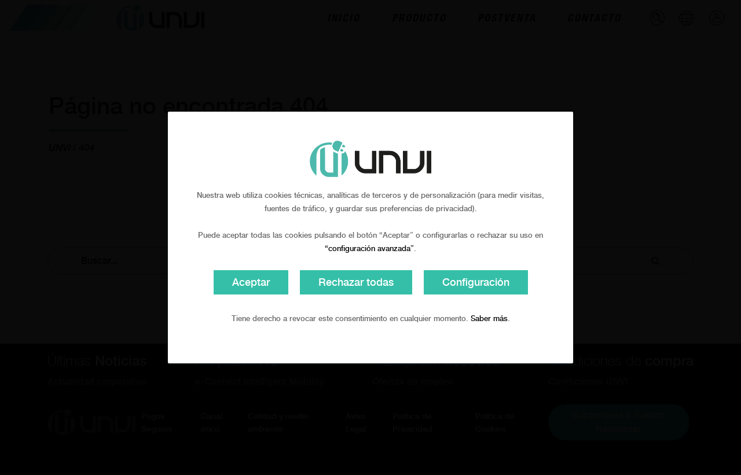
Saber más (489, 318)
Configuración (475, 282)
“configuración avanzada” (369, 248)
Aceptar (251, 282)
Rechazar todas (356, 282)
